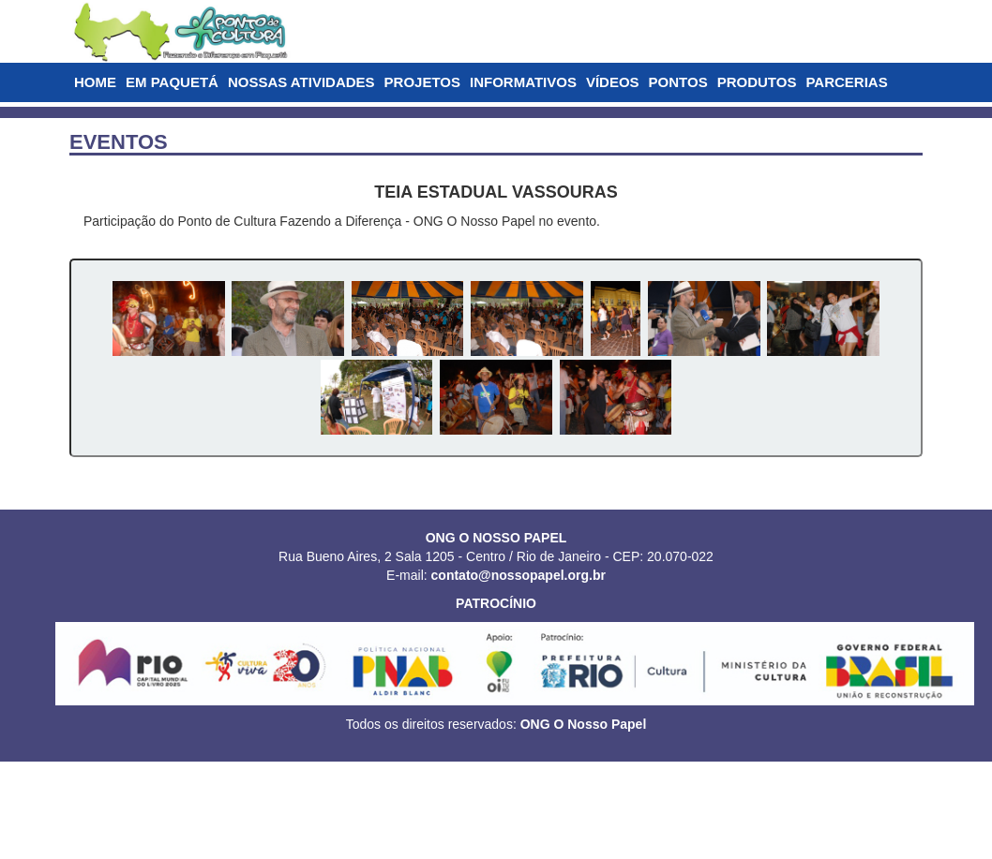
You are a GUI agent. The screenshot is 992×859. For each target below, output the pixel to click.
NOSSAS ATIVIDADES (301, 82)
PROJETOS (422, 82)
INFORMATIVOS (523, 82)
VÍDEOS (612, 82)
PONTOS (678, 82)
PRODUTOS (757, 82)
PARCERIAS (846, 82)
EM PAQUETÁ (172, 82)
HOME (95, 82)
